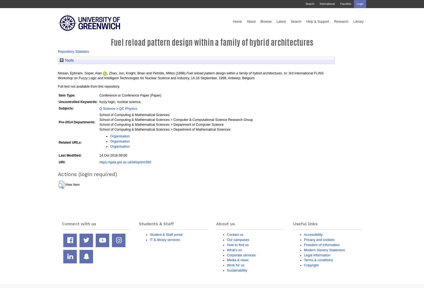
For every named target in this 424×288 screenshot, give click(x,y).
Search (310, 3)
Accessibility (313, 235)
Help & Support (317, 22)
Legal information (317, 255)
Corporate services (241, 255)
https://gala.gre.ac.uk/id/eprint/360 (125, 162)
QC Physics (128, 109)
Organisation (120, 136)
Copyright (311, 265)
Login (360, 3)
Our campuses (238, 240)
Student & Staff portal (166, 235)
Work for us (235, 265)
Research (341, 22)
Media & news (238, 260)
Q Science (107, 109)
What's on (234, 250)
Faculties (345, 3)
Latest (281, 22)
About (251, 22)
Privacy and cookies (319, 240)
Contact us (235, 235)
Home (237, 22)
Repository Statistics (73, 51)
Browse (266, 22)
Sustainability (237, 270)
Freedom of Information (322, 245)
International (327, 3)
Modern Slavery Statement (324, 250)
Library (358, 22)
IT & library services (165, 240)
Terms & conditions (318, 260)
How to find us (238, 245)
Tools (67, 60)
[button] (61, 185)
